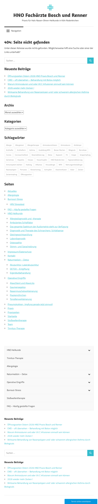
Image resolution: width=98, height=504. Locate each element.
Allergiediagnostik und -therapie (25, 218)
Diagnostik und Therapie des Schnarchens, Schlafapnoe (36, 230)
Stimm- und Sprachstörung (23, 246)
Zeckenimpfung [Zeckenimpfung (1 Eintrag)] (11, 174)
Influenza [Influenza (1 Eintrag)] (38, 164)
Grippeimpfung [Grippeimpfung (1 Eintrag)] (85, 155)
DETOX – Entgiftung (19, 269)
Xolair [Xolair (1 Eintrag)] (72, 169)
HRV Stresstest (17, 204)
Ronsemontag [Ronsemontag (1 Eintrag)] (35, 169)
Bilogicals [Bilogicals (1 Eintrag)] (72, 150)
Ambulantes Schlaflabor (21, 222)
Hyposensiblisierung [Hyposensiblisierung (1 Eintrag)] (75, 160)
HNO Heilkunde (15, 213)
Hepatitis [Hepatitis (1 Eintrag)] (20, 160)
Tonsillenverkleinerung (21, 299)
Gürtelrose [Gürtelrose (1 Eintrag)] (10, 160)
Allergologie (13, 195)
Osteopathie (16, 242)
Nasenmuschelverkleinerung (24, 291)
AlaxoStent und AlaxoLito (22, 283)
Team (10, 324)
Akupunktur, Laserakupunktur (24, 265)
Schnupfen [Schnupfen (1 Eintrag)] (48, 169)
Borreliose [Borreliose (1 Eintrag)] (83, 150)
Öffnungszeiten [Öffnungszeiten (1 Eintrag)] (26, 174)
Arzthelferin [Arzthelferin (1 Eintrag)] (21, 150)
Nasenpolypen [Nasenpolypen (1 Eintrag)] (11, 169)
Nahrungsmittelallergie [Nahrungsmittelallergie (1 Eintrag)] (74, 164)
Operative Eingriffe (17, 278)
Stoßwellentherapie (17, 320)
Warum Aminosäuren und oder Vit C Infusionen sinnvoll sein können (41, 84)
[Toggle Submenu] (89, 350)
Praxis (11, 308)
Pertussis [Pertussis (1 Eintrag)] (23, 169)
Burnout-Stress (15, 199)
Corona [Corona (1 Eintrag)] (8, 155)
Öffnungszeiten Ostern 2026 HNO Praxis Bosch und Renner (36, 76)
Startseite (12, 316)
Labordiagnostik (18, 238)
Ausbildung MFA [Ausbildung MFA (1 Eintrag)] (44, 150)
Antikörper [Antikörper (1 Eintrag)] (78, 145)
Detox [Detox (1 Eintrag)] (50, 155)
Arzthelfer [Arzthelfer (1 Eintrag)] (9, 150)
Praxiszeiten (13, 312)
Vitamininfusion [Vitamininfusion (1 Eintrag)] (61, 169)
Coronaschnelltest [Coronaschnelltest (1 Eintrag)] (21, 155)
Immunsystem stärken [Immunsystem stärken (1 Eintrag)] (14, 164)
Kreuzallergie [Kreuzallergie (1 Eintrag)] (50, 164)
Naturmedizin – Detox (18, 259)
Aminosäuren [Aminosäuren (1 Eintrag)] (65, 145)
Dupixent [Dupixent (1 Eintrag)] (59, 155)
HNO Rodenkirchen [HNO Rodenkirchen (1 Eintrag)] (57, 160)
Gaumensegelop (18, 287)
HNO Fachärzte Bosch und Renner (50, 15)
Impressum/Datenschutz (20, 251)
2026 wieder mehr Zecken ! (21, 88)
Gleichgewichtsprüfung (21, 234)
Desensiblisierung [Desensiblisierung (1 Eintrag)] (38, 155)
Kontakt (11, 255)
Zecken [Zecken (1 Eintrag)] (80, 169)
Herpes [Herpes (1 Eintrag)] (30, 160)
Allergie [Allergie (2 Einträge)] (9, 145)
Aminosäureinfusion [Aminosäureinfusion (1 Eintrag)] (50, 145)
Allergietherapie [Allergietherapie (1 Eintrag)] (33, 145)
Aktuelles (12, 191)
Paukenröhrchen (18, 295)
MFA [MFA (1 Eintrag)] (60, 164)
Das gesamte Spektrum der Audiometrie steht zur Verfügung (39, 226)
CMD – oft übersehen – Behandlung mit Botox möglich (34, 80)
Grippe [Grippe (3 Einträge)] (73, 155)
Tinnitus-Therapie (16, 328)
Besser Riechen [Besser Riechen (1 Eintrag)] (59, 150)
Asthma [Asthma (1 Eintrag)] (32, 150)
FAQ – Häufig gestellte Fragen (22, 209)
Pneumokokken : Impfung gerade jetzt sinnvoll (30, 304)
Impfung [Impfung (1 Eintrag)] (29, 164)
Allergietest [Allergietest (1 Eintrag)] (19, 145)
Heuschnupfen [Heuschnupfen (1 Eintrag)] (42, 160)
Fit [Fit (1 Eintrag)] (67, 155)
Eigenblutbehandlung (20, 273)
